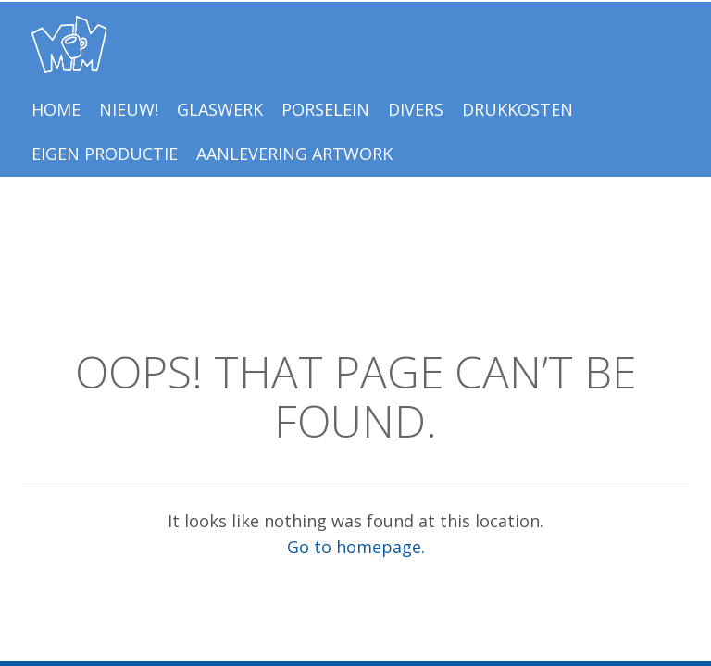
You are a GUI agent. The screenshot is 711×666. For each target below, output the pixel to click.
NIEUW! (128, 109)
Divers (415, 109)
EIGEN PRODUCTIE (104, 153)
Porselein (325, 109)
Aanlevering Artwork (294, 153)
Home (56, 109)
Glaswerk (220, 109)
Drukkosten (517, 109)
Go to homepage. (356, 547)
